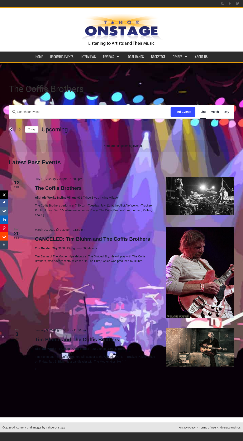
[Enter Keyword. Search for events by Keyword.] (90, 111)
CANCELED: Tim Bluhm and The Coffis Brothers (92, 239)
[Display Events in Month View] (215, 111)
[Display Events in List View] (203, 111)
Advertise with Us (229, 427)
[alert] (122, 146)
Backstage (158, 56)
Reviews (111, 56)
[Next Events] (19, 129)
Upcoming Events (61, 56)
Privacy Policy (187, 427)
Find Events (183, 111)
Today (31, 129)
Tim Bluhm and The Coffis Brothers (77, 339)
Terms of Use (207, 427)
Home (39, 56)
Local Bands (135, 56)
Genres (180, 56)
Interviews (88, 56)
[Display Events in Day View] (226, 111)
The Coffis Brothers (58, 188)
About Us (201, 56)
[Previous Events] (11, 129)
